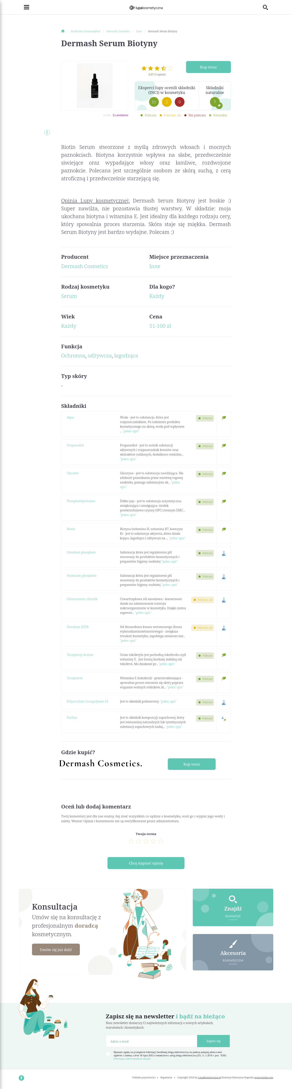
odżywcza (100, 355)
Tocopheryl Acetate (80, 655)
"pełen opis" (131, 431)
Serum (69, 295)
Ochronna (73, 355)
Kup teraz (208, 67)
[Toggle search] (268, 7)
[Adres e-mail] (151, 1042)
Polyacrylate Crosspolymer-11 (87, 701)
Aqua (70, 417)
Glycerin (73, 473)
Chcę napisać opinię (146, 864)
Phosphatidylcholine (81, 501)
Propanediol (75, 445)
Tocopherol (74, 678)
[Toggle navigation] (24, 7)
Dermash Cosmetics (84, 266)
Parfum (72, 717)
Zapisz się (213, 1043)
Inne (154, 266)
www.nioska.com (263, 1079)
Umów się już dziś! (58, 951)
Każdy (156, 295)
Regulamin (166, 1079)
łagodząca (126, 355)
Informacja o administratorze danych (132, 1060)
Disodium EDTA (78, 627)
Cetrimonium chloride (82, 599)
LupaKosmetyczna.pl (209, 1079)
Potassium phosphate (82, 575)
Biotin (71, 529)
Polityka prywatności (144, 1079)
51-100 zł (160, 325)
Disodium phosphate (81, 552)
